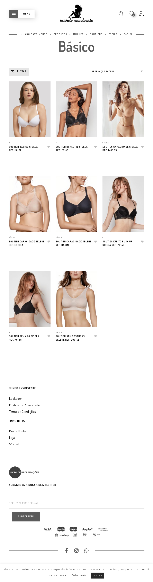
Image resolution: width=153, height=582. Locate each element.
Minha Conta (17, 431)
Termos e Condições (22, 412)
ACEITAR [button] (98, 575)
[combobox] (117, 71)
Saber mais (79, 575)
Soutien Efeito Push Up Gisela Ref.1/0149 (117, 243)
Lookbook (15, 398)
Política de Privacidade (24, 405)
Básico (105, 143)
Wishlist (14, 444)
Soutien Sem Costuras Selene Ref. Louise (70, 338)
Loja (12, 438)
